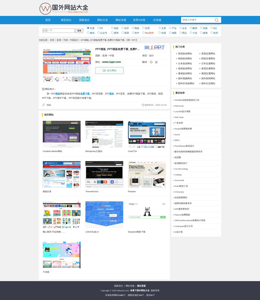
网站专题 (121, 20)
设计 (151, 55)
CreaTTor (132, 151)
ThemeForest (91, 191)
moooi (177, 134)
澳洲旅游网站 (185, 73)
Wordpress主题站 (93, 151)
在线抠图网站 (180, 197)
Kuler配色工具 (181, 186)
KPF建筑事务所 (181, 209)
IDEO (177, 140)
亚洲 (59, 40)
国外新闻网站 (208, 78)
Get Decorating (181, 169)
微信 (92, 33)
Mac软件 (149, 33)
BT (101, 28)
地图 (174, 33)
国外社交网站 (208, 83)
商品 (184, 33)
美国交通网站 (208, 53)
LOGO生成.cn (92, 232)
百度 (92, 28)
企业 (184, 28)
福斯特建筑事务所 (183, 203)
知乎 (126, 28)
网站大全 (102, 20)
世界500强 (139, 20)
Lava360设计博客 (182, 111)
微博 (116, 33)
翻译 (195, 28)
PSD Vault (178, 117)
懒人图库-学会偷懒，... (54, 232)
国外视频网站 (185, 78)
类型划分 (66, 20)
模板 (49, 105)
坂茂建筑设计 (180, 163)
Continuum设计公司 (183, 226)
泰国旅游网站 (185, 68)
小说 (195, 33)
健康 (205, 33)
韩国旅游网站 (185, 58)
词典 (205, 28)
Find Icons (179, 106)
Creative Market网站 (52, 151)
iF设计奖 (178, 232)
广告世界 (178, 123)
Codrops (178, 174)
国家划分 (84, 20)
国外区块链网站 (186, 83)
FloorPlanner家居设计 (184, 146)
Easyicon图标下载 (136, 232)
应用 (147, 28)
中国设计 (74, 40)
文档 (163, 28)
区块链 (157, 20)
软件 (137, 33)
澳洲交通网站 (208, 73)
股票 (126, 33)
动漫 (163, 33)
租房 (215, 33)
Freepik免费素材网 (183, 128)
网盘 (137, 28)
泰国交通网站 (208, 68)
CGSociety (179, 192)
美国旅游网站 (185, 53)
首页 (48, 20)
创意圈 (177, 157)
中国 (65, 40)
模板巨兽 (47, 191)
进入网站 (111, 70)
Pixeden (132, 191)
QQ (215, 28)
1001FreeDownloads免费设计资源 (189, 220)
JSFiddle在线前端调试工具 (186, 100)
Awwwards (179, 180)
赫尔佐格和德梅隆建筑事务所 (188, 151)
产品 (174, 28)
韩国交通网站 (208, 58)
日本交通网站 (208, 63)
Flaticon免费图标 (182, 214)
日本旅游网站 (185, 63)
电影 (116, 28)
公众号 (103, 33)
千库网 (46, 272)
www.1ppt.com (111, 61)
